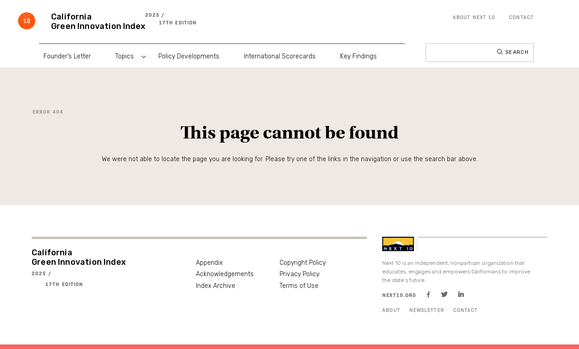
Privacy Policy (299, 274)
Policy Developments (188, 56)
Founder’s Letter (67, 56)
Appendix (209, 263)
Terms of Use (299, 286)
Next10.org (399, 295)
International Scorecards (280, 56)
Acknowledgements (225, 274)
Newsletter (426, 309)
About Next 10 (474, 17)
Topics (124, 56)
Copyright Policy (303, 263)
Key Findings (358, 56)
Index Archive (215, 286)
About (391, 309)
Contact (521, 17)
